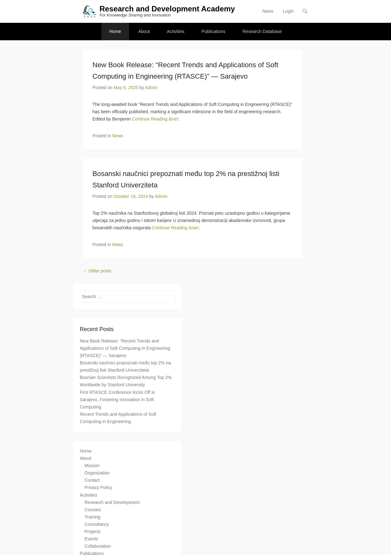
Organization (97, 472)
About (144, 31)
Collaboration (98, 546)
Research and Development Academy (167, 8)
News (267, 11)
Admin (151, 87)
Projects (93, 531)
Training (93, 516)
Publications (213, 31)
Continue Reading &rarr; (156, 118)
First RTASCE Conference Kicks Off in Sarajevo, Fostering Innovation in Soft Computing (117, 399)
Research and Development (112, 502)
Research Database (262, 31)
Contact (92, 480)
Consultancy (97, 524)
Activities (175, 31)
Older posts (97, 270)
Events (91, 538)
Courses (93, 509)
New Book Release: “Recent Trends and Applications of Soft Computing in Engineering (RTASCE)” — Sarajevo (125, 348)
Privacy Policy (98, 487)
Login (288, 11)
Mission (92, 465)
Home (115, 31)
